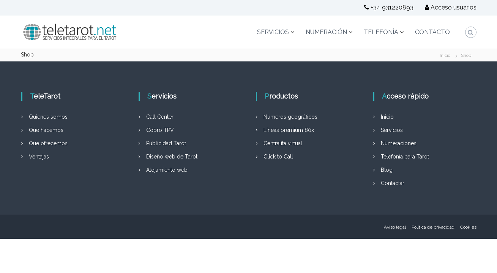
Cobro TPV (160, 130)
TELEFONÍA (381, 32)
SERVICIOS (273, 32)
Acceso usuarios (450, 7)
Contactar (392, 183)
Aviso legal (395, 227)
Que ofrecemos (48, 143)
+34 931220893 (388, 7)
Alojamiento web (167, 170)
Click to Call (278, 157)
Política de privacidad (433, 227)
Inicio (387, 117)
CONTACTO (432, 32)
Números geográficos (290, 117)
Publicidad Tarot (166, 143)
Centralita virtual (282, 143)
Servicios (392, 130)
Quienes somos (48, 117)
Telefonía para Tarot (405, 157)
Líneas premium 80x (288, 130)
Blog (387, 170)
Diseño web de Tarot (171, 157)
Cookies (468, 227)
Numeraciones (399, 143)
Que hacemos (46, 130)
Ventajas (39, 157)
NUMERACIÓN (326, 32)
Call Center (160, 117)
